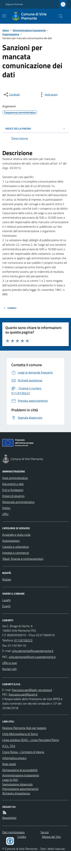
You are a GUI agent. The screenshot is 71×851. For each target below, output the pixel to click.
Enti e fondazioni (12, 490)
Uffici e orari (9, 663)
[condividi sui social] (11, 95)
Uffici (5, 514)
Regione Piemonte (14, 4)
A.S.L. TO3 (8, 746)
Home (5, 30)
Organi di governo (13, 496)
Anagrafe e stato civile (16, 534)
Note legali (9, 764)
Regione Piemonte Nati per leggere (24, 728)
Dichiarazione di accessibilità (19, 770)
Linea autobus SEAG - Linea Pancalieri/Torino (30, 740)
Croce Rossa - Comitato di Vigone (23, 752)
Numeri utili (9, 669)
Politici (6, 508)
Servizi (45, 832)
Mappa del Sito (51, 836)
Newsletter (9, 817)
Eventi (6, 606)
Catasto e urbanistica (15, 546)
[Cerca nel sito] (59, 16)
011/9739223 (23, 640)
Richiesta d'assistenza (16, 793)
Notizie (6, 579)
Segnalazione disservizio (17, 784)
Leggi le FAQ (10, 779)
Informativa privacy (14, 758)
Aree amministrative (15, 478)
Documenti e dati (13, 484)
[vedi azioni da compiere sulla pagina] (48, 95)
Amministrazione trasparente (29, 30)
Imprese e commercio (15, 552)
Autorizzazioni (11, 540)
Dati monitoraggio (13, 832)
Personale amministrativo (18, 502)
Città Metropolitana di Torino (20, 734)
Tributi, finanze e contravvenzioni (22, 558)
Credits (21, 836)
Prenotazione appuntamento (20, 789)
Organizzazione (10, 34)
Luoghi (6, 600)
